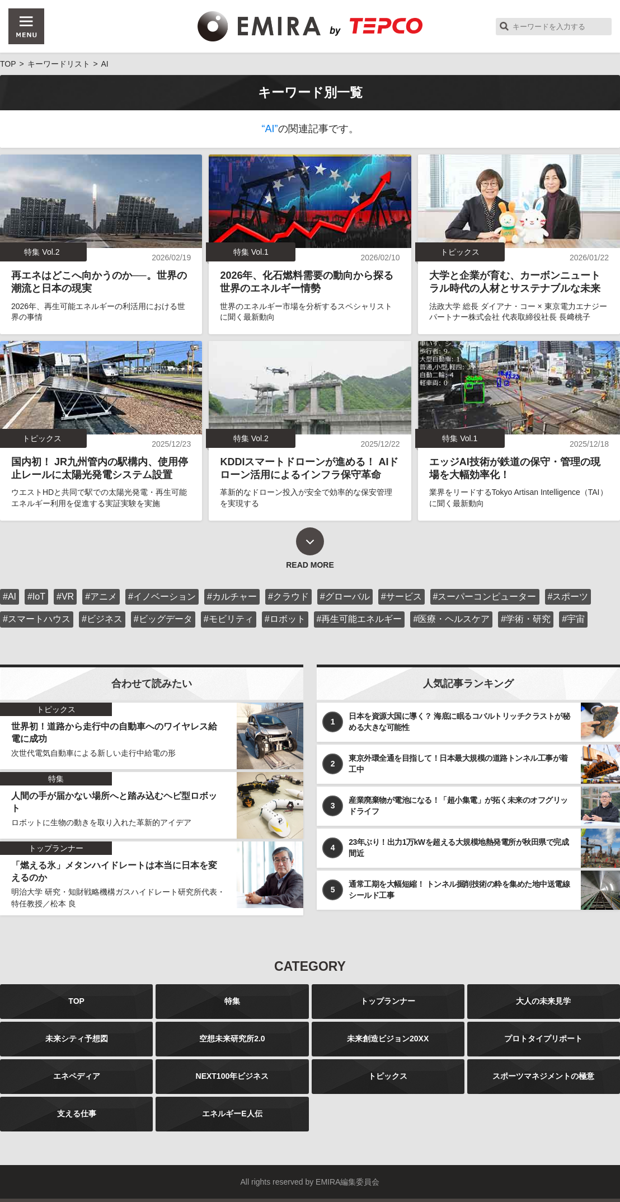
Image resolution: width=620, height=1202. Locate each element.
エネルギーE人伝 (232, 1113)
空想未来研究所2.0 (232, 1038)
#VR (65, 596)
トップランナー (387, 1001)
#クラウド (288, 596)
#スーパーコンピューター (485, 596)
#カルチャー (232, 596)
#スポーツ (568, 596)
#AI (9, 596)
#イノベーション (162, 596)
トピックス (387, 1076)
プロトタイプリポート (543, 1038)
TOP (76, 1001)
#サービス (401, 596)
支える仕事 (76, 1113)
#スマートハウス (37, 619)
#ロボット (285, 619)
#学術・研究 (526, 619)
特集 (232, 1001)
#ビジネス (102, 619)
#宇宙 (573, 619)
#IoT (36, 596)
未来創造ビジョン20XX (388, 1038)
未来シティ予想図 (76, 1038)
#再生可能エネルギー (359, 619)
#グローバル (345, 596)
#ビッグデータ (163, 619)
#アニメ (101, 596)
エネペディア (76, 1076)
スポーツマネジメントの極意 (543, 1076)
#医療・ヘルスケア (451, 619)
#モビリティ (228, 619)
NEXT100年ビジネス (232, 1076)
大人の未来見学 (543, 1001)
